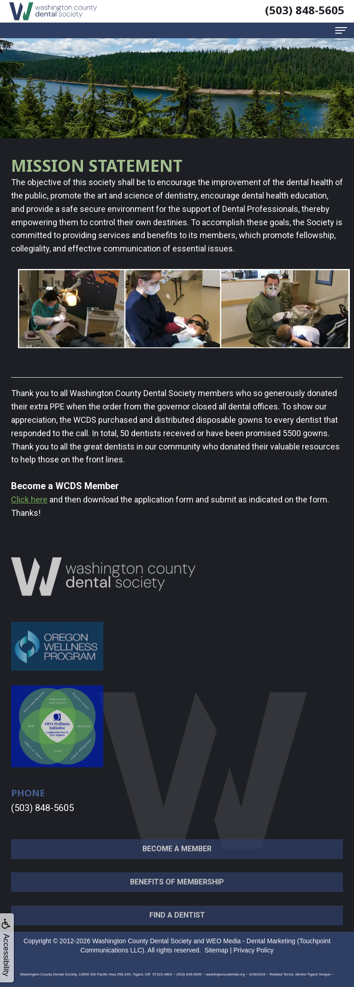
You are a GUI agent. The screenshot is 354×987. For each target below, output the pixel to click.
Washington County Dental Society (142, 941)
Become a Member (177, 859)
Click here (29, 499)
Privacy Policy (253, 950)
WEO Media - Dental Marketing (250, 941)
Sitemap (216, 950)
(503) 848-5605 (42, 807)
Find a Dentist (177, 925)
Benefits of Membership (177, 892)
